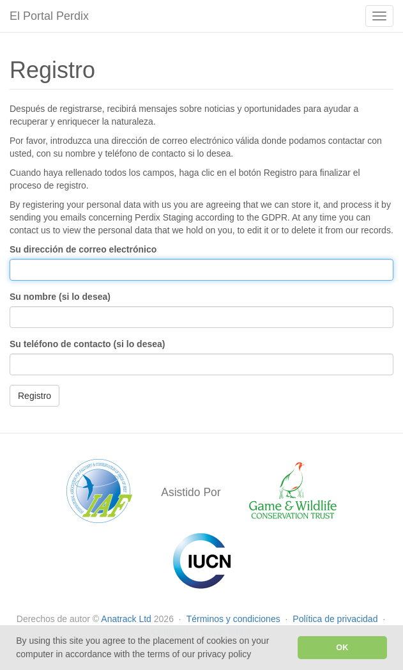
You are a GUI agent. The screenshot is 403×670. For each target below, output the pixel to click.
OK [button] (342, 647)
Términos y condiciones (234, 619)
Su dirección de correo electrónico (83, 249)
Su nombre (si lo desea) (60, 297)
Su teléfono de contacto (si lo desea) (87, 344)
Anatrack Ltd (126, 619)
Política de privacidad (336, 619)
